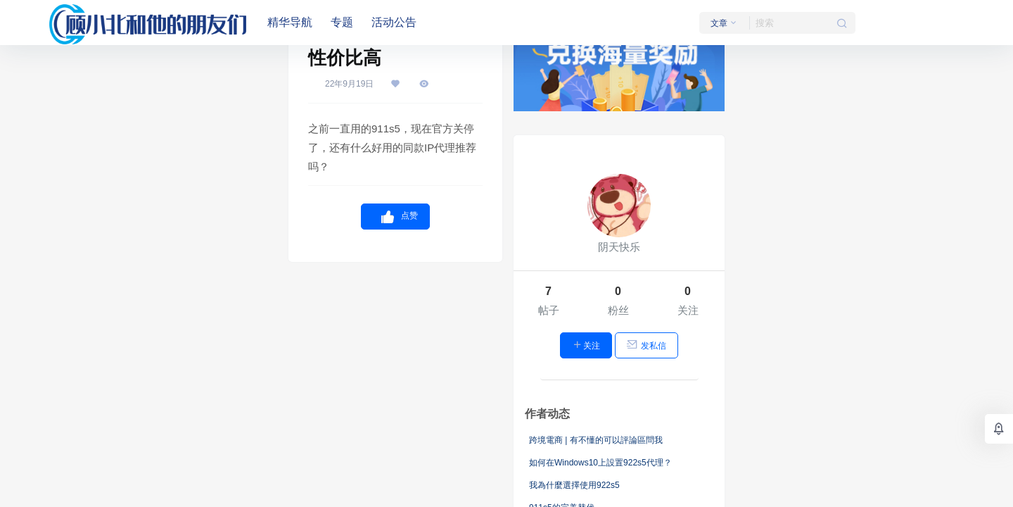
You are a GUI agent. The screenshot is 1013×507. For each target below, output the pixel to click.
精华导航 (289, 22)
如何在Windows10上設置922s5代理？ (600, 463)
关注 (688, 310)
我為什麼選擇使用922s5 (574, 485)
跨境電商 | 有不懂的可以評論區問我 (596, 440)
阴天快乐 (619, 247)
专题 (342, 22)
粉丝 (618, 310)
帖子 (548, 310)
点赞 (395, 217)
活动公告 (393, 22)
